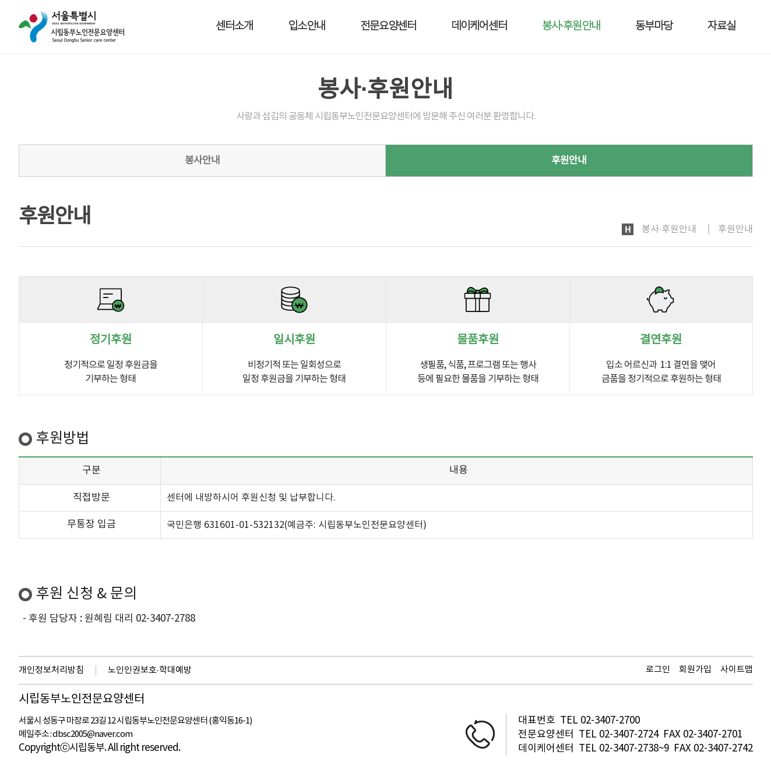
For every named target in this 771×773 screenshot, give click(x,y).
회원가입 (695, 669)
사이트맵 (736, 669)
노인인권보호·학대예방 (150, 670)
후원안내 (568, 160)
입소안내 (306, 26)
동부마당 (654, 26)
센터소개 (234, 26)
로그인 (658, 669)
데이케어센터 (479, 26)
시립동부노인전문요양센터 (82, 699)
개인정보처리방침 (51, 670)
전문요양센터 (388, 26)
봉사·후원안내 (571, 26)
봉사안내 (202, 160)
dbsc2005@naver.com (92, 734)
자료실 (721, 26)
